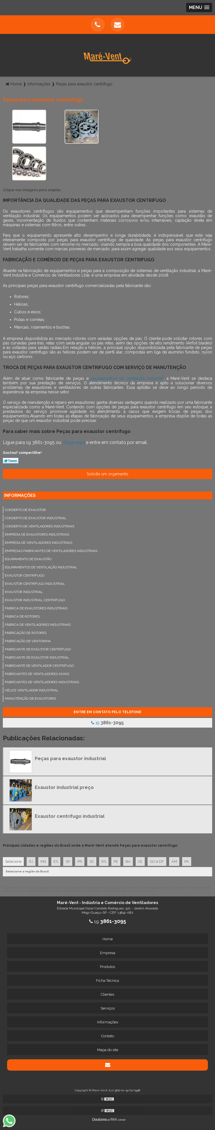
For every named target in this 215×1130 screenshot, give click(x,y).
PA (186, 861)
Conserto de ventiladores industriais (39, 526)
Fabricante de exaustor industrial (37, 657)
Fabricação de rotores (25, 633)
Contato (107, 1036)
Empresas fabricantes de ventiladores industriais (51, 551)
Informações (20, 495)
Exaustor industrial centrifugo (35, 600)
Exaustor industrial (24, 592)
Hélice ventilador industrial (31, 690)
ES (56, 861)
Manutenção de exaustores (30, 698)
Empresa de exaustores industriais (37, 534)
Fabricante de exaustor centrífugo (38, 649)
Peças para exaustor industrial (70, 758)
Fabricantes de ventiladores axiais (37, 674)
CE (140, 861)
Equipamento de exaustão (28, 559)
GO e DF (157, 861)
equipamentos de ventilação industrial (127, 378)
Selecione (13, 861)
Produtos (107, 967)
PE (116, 861)
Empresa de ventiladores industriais (38, 543)
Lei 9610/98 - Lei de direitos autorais (129, 890)
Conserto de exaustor (25, 510)
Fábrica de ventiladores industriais (38, 625)
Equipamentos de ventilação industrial (41, 567)
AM (174, 861)
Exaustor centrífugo (24, 575)
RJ (31, 861)
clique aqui (73, 442)
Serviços (108, 1008)
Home (108, 939)
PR (79, 861)
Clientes (107, 994)
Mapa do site (107, 1050)
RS (103, 861)
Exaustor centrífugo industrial (35, 584)
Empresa (107, 953)
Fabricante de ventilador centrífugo (39, 666)
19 (107, 722)
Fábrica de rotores (22, 616)
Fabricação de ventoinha (28, 641)
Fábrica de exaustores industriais (36, 608)
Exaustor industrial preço (64, 787)
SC (92, 861)
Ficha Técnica (107, 980)
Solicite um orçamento (107, 474)
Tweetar (10, 460)
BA (128, 861)
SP (67, 861)
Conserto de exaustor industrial (35, 518)
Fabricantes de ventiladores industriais (42, 682)
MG (43, 861)
